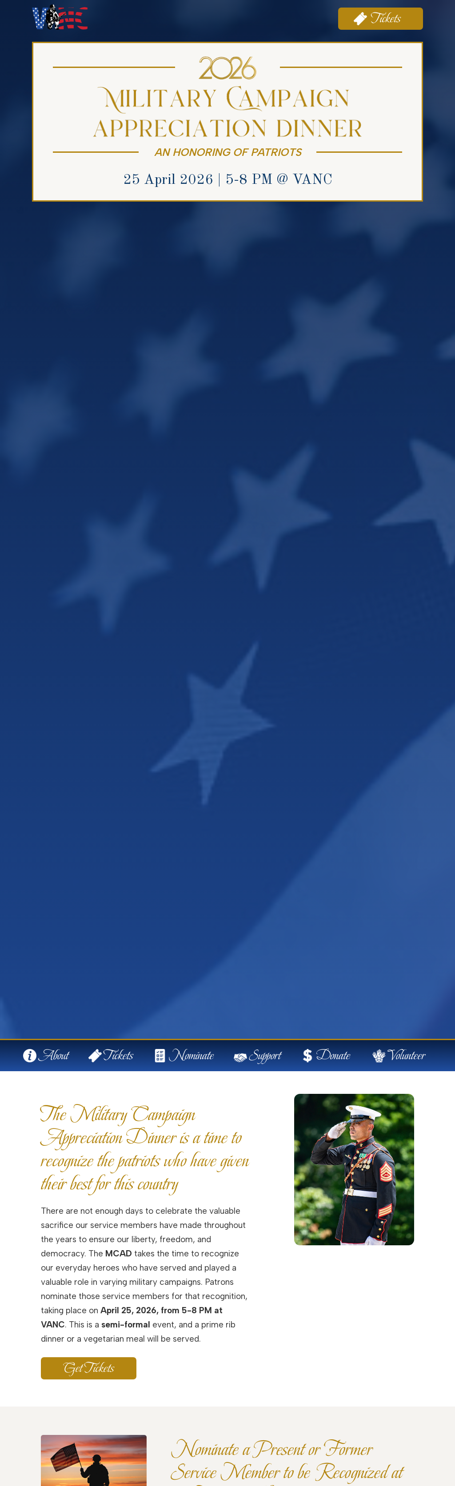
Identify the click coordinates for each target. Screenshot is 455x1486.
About (53, 1055)
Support (265, 1055)
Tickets (386, 18)
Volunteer (406, 1055)
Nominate (191, 1055)
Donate (333, 1055)
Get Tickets (88, 1368)
